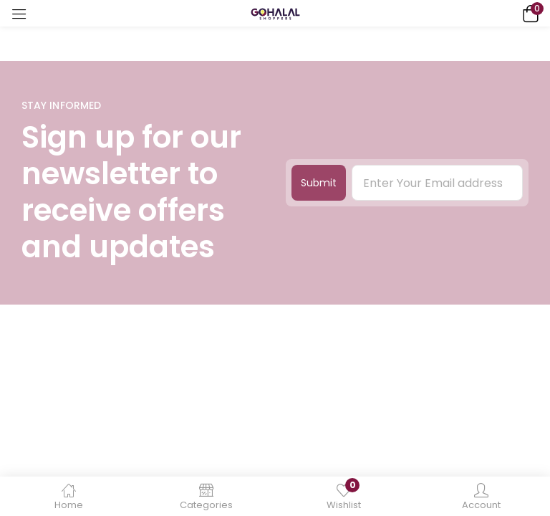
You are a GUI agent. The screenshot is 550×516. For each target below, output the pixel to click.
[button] (528, 13)
